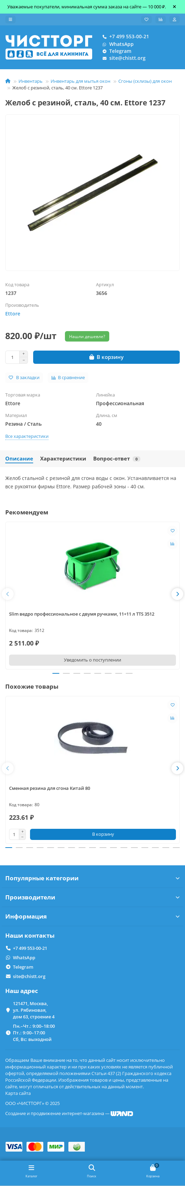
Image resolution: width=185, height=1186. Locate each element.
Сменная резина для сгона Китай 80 (49, 788)
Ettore (12, 313)
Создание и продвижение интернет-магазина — (69, 1113)
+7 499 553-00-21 (124, 36)
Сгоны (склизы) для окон (145, 81)
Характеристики (63, 458)
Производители (92, 897)
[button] (8, 594)
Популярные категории (92, 878)
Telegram (115, 51)
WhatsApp (116, 44)
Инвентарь (30, 81)
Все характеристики (27, 436)
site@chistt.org (122, 58)
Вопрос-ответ (116, 458)
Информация (92, 916)
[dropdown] (10, 19)
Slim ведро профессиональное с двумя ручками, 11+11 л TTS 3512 (81, 614)
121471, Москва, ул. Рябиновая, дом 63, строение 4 (33, 1010)
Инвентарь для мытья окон (80, 81)
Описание (19, 458)
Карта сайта (18, 1093)
